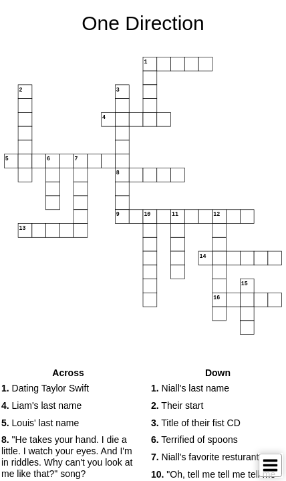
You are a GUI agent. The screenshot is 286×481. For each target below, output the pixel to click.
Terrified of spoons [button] (194, 439)
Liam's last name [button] (41, 405)
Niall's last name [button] (190, 388)
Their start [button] (177, 405)
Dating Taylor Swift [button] (45, 388)
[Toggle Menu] (270, 465)
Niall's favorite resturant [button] (205, 457)
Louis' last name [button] (40, 423)
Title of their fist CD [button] (196, 423)
